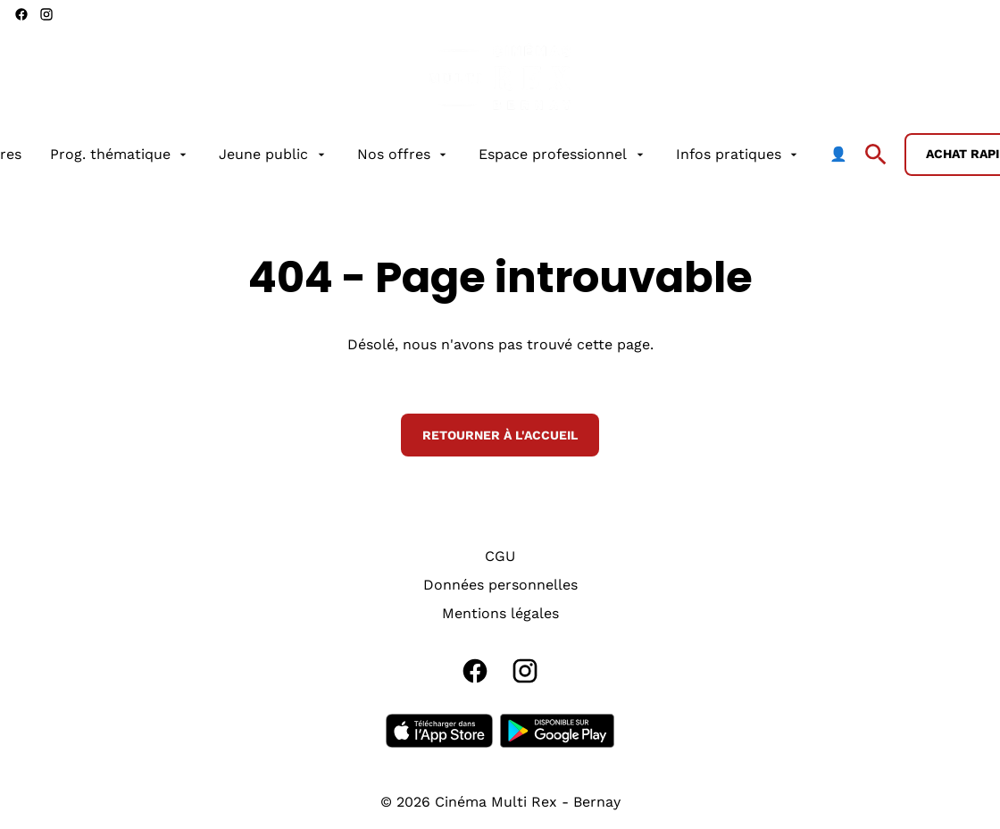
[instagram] (46, 14)
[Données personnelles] (500, 585)
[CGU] (500, 556)
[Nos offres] (403, 154)
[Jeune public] (273, 154)
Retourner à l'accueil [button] (500, 435)
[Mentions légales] (500, 613)
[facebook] (21, 14)
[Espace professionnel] (562, 154)
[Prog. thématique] (120, 154)
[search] (876, 154)
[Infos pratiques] (738, 154)
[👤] (838, 154)
